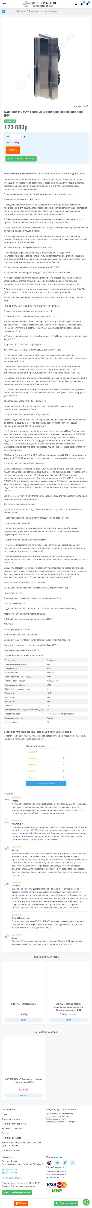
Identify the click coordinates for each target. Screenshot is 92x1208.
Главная (21, 11)
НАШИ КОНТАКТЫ (11, 1150)
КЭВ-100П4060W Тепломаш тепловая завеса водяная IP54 (23, 1081)
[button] (86, 993)
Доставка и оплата (11, 1119)
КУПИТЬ (13, 150)
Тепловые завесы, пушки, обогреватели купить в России (21, 1144)
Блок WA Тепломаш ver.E (23, 1004)
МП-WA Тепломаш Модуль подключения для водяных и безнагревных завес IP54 (68, 1007)
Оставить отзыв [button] (46, 783)
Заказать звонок (66, 1203)
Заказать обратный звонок (21, 158)
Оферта (5, 1133)
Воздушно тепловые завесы (43, 11)
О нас (4, 1114)
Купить (21, 1203)
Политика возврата (11, 1138)
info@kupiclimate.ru (11, 1178)
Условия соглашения (12, 1128)
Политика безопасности (14, 1124)
